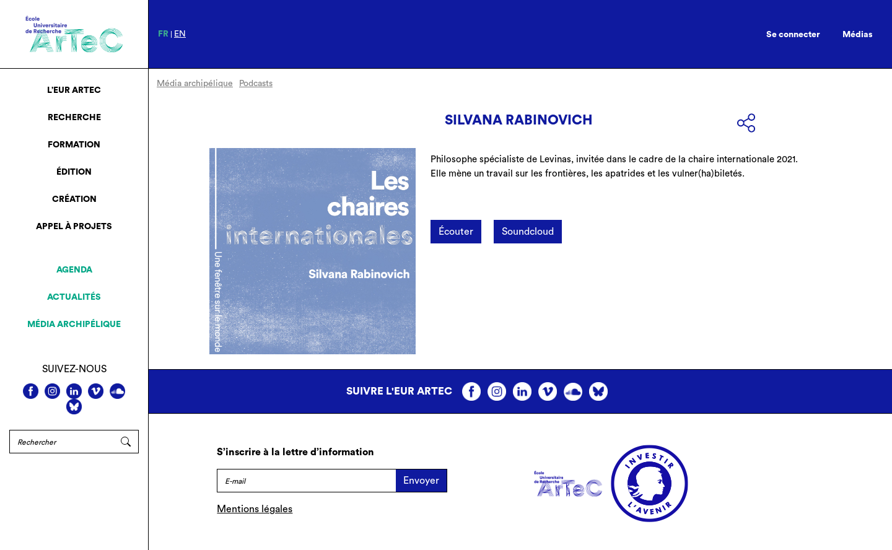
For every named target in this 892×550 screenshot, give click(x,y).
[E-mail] (306, 480)
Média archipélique (74, 324)
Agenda (74, 270)
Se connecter (793, 34)
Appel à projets (74, 226)
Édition (74, 172)
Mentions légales (254, 509)
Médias (857, 34)
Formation (74, 145)
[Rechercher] (61, 441)
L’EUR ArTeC (74, 90)
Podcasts (256, 83)
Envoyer (421, 481)
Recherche (74, 117)
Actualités (74, 297)
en (180, 34)
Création (74, 199)
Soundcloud (528, 232)
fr (163, 34)
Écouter (456, 232)
